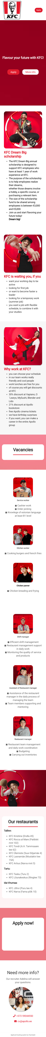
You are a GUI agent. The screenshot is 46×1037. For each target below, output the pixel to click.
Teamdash (32, 1035)
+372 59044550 (24, 1015)
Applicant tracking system (19, 1035)
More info (30, 79)
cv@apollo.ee (25, 1021)
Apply (38, 10)
